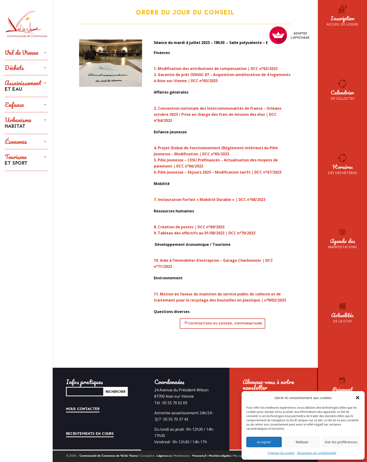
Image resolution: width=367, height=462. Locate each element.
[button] (357, 397)
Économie (16, 141)
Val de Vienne (21, 52)
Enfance (14, 104)
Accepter (264, 442)
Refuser (302, 442)
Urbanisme (18, 123)
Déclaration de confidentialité (316, 453)
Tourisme (16, 160)
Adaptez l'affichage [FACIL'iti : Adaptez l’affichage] (289, 35)
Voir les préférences (341, 442)
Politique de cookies (281, 453)
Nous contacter (82, 409)
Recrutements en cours (90, 434)
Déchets (14, 67)
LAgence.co (164, 456)
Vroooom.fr (199, 456)
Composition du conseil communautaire (225, 323)
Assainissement (23, 86)
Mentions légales (220, 456)
